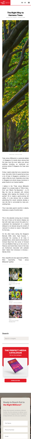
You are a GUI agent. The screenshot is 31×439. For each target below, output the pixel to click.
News (11, 17)
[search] (16, 338)
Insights (11, 301)
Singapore (15, 17)
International (12, 282)
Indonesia (8, 17)
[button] (28, 2)
